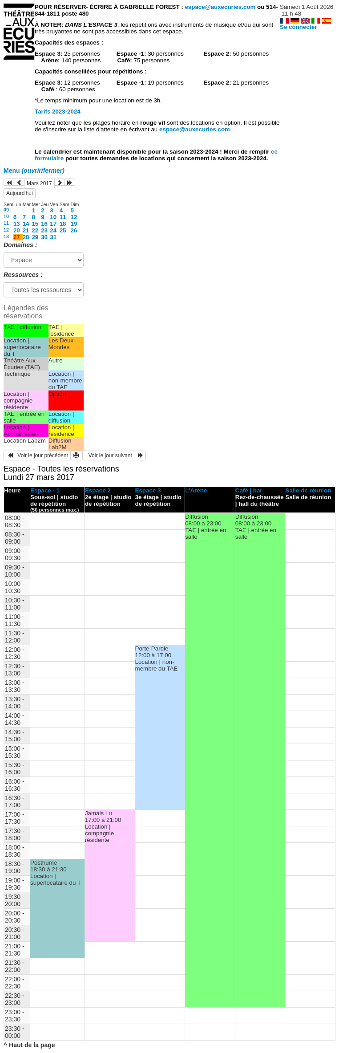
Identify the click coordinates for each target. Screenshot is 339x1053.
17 (53, 223)
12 (74, 217)
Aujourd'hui (19, 193)
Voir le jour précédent (37, 455)
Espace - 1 (45, 490)
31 (53, 237)
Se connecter (298, 27)
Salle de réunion (308, 490)
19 (74, 223)
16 (44, 223)
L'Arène (196, 490)
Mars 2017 (39, 183)
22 (35, 230)
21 (26, 230)
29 (35, 237)
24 (53, 230)
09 (6, 209)
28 (26, 237)
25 (63, 230)
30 (44, 237)
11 (63, 217)
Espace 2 (98, 490)
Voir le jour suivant (114, 455)
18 (63, 223)
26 (74, 230)
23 (44, 230)
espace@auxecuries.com (220, 7)
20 (16, 230)
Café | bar (248, 490)
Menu (34, 170)
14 (26, 223)
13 (16, 223)
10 (6, 216)
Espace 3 (148, 490)
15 (35, 223)
